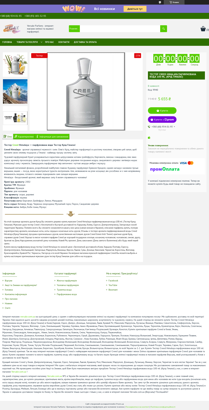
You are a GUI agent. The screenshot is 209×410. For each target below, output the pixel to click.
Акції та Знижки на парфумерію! (21, 285)
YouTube (113, 285)
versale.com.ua (27, 316)
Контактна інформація (16, 294)
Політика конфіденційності (163, 407)
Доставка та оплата (85, 42)
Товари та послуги (27, 42)
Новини (8, 303)
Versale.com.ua (18, 371)
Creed (15, 144)
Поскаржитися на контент (137, 407)
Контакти (63, 42)
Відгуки (8, 280)
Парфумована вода (67, 294)
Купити (164, 110)
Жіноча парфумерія (67, 280)
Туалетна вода (64, 289)
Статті (7, 307)
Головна (7, 42)
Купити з (164, 119)
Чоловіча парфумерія (68, 285)
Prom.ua (120, 404)
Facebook (113, 280)
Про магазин (11, 298)
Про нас (49, 42)
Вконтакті (113, 289)
